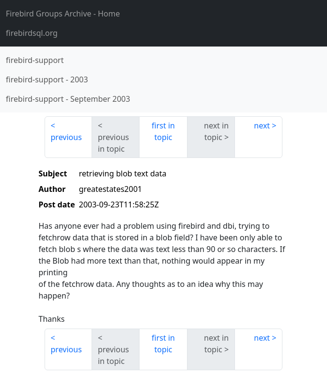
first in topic (163, 131)
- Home (63, 13)
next (262, 125)
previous (66, 137)
